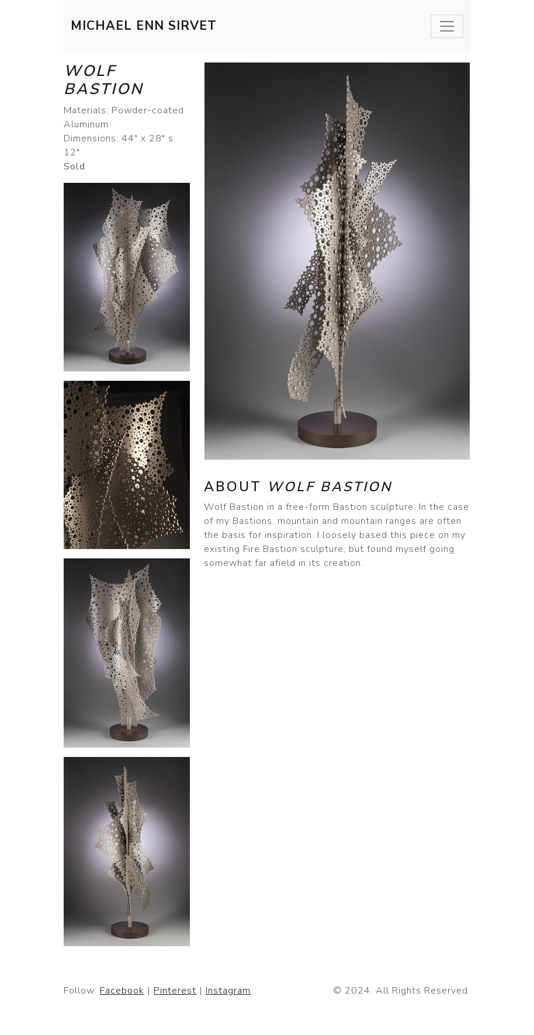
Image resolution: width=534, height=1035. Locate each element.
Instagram (228, 990)
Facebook (122, 990)
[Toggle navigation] (447, 26)
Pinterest (175, 990)
